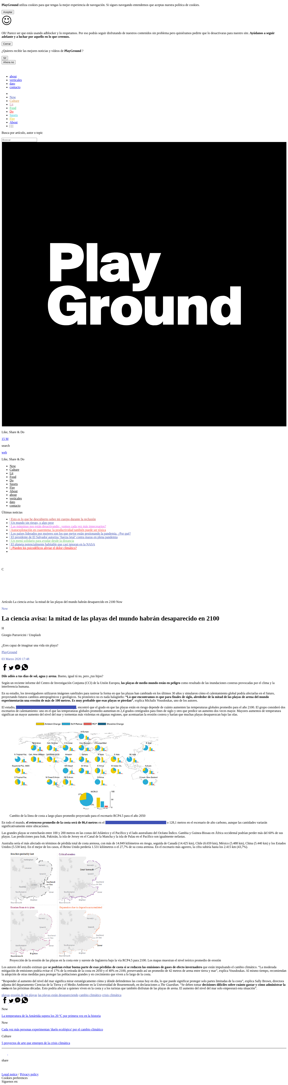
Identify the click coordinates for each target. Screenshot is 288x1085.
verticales (16, 80)
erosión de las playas (24, 995)
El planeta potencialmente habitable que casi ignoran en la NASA (52, 544)
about (13, 76)
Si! (4, 58)
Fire (12, 118)
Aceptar (7, 12)
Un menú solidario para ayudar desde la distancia (42, 540)
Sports (14, 115)
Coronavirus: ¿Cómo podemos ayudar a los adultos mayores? (50, 551)
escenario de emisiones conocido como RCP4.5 (135, 822)
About (14, 122)
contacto (15, 87)
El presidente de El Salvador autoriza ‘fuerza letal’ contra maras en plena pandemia (64, 537)
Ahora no (8, 62)
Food (13, 108)
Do (12, 111)
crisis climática (111, 995)
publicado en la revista (46, 707)
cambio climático (90, 995)
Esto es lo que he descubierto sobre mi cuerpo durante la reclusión (53, 519)
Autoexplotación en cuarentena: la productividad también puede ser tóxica (58, 530)
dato (12, 83)
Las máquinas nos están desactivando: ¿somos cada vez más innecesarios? (58, 526)
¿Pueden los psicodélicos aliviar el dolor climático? (43, 548)
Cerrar (7, 43)
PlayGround (9, 652)
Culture (14, 100)
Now (13, 97)
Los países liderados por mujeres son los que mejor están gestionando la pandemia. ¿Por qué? (70, 533)
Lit (11, 104)
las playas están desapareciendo (58, 995)
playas (6, 995)
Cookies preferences (15, 1078)
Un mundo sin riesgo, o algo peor (32, 522)
